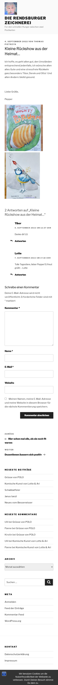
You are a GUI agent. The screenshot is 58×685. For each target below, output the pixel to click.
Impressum (11, 660)
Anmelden (10, 602)
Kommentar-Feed (14, 614)
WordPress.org (13, 621)
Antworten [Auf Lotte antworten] (20, 274)
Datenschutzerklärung (17, 654)
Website (9, 383)
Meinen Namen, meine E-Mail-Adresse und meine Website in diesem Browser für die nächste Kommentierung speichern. (28, 403)
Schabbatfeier (12, 490)
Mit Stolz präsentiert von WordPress (22, 677)
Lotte (18, 253)
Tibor (18, 223)
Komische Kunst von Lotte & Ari (22, 483)
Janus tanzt (11, 496)
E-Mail (9, 367)
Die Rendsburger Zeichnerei (25, 20)
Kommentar (12, 308)
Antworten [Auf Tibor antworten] (20, 241)
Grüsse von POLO (14, 477)
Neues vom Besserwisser (18, 502)
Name (9, 351)
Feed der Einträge (14, 608)
